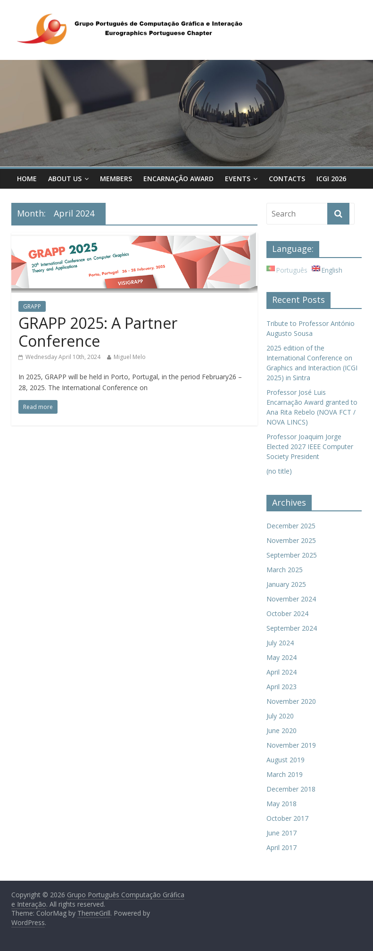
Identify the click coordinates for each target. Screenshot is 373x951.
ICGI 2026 (331, 178)
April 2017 (281, 847)
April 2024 (281, 671)
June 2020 (281, 730)
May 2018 (281, 803)
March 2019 (284, 774)
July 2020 (280, 715)
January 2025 (286, 584)
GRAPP (32, 306)
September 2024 (291, 628)
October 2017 (287, 818)
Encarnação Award (178, 178)
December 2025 (290, 525)
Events (237, 178)
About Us (65, 178)
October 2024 (287, 613)
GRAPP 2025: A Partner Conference (97, 332)
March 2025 (284, 569)
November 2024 (291, 598)
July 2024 (280, 642)
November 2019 (291, 745)
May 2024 (281, 657)
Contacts (287, 178)
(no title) (279, 471)
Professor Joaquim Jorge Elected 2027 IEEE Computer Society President (309, 446)
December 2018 (290, 788)
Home (27, 178)
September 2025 (291, 555)
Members (116, 178)
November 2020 (291, 701)
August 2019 (285, 759)
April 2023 (281, 686)
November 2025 (291, 540)
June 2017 (281, 832)
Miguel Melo (130, 357)
